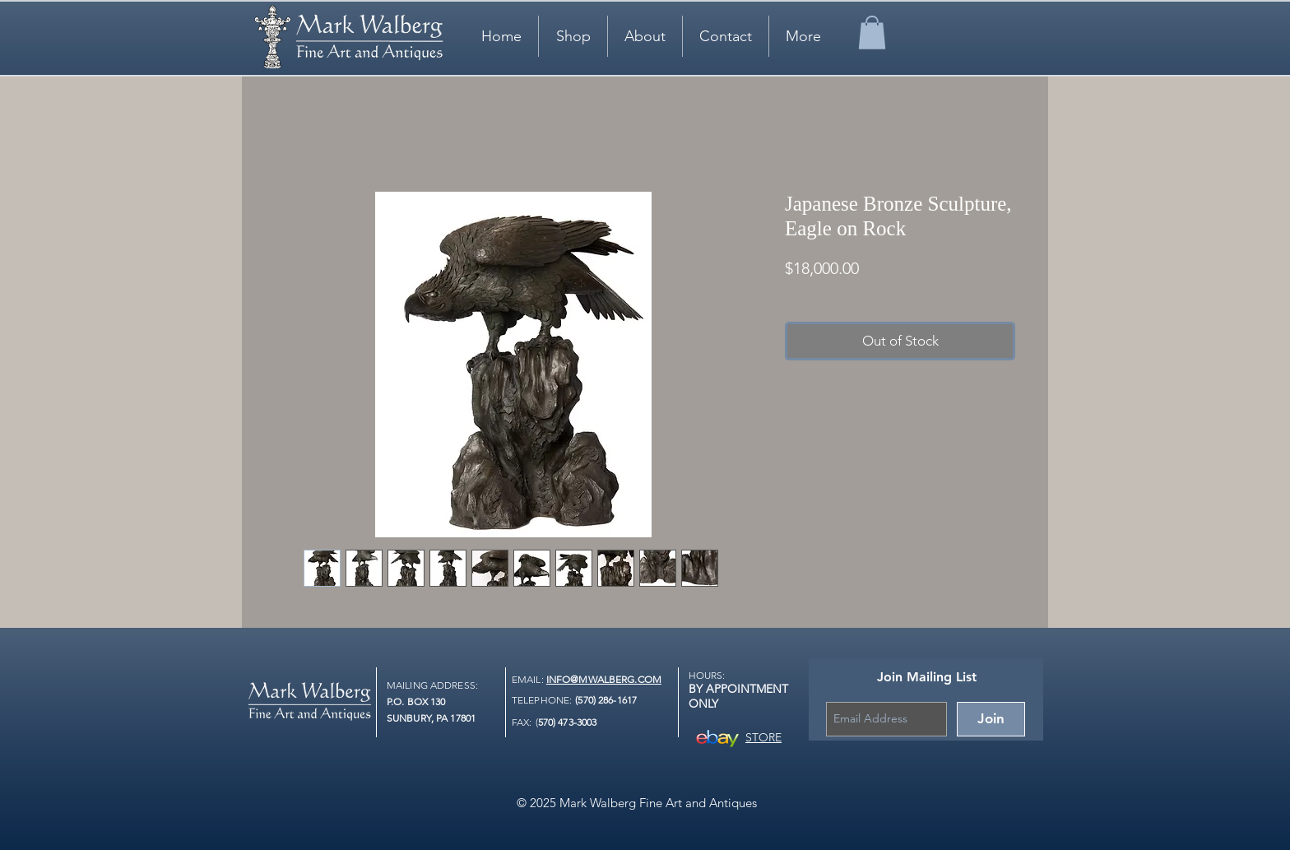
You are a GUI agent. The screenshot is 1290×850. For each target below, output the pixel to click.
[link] (872, 32)
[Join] (991, 719)
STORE (763, 737)
